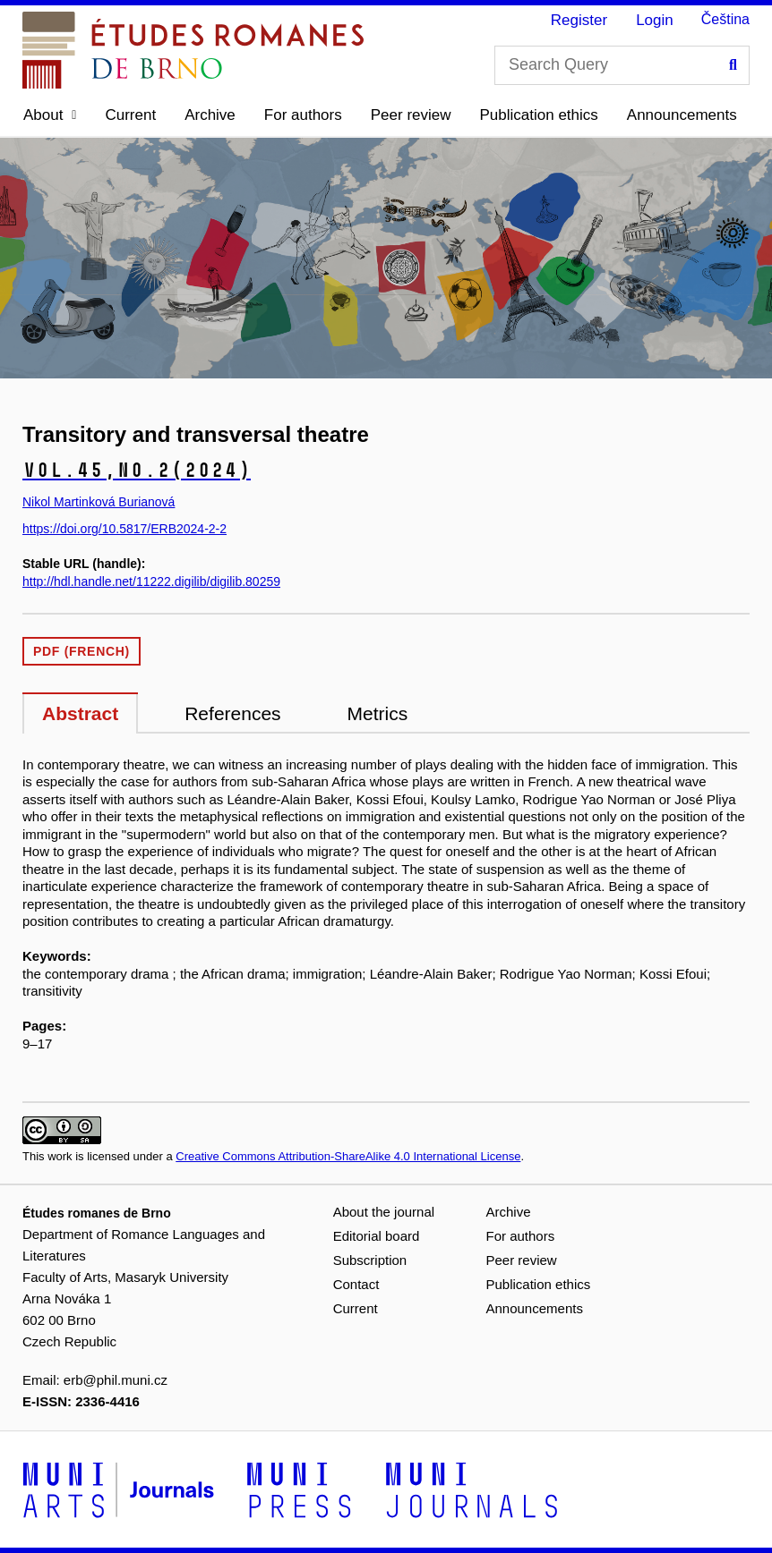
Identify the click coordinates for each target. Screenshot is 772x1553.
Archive (210, 114)
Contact (356, 1284)
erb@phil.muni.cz (115, 1380)
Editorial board (376, 1235)
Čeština (725, 19)
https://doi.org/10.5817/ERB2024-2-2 (124, 529)
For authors (303, 114)
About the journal (383, 1211)
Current (130, 114)
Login (654, 20)
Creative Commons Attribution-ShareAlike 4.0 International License (348, 1156)
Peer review (411, 114)
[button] (49, 115)
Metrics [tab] (377, 713)
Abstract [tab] (80, 713)
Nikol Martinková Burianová (98, 502)
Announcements (682, 114)
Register (579, 20)
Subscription (370, 1260)
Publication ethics (539, 114)
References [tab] (232, 713)
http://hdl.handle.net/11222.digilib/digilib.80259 (151, 581)
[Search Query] (622, 65)
